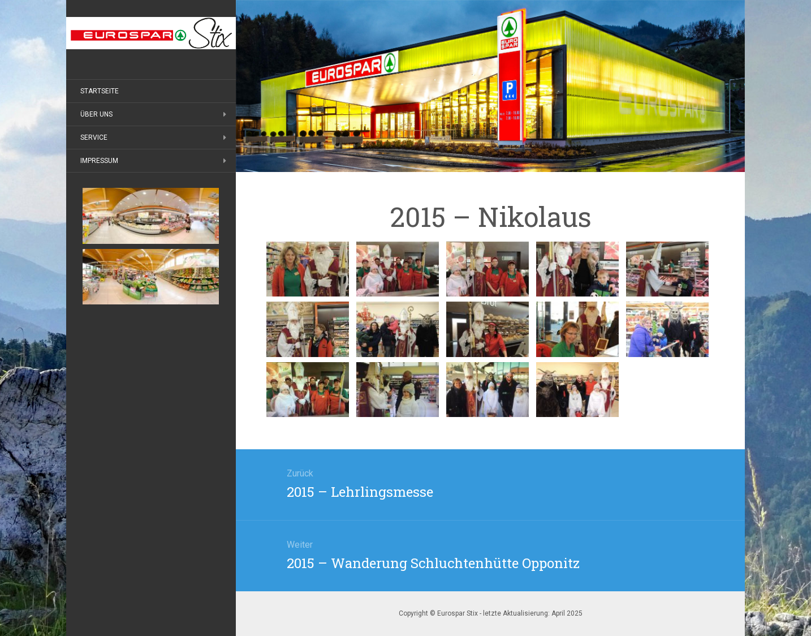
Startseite (99, 91)
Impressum (99, 161)
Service (93, 137)
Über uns (96, 114)
